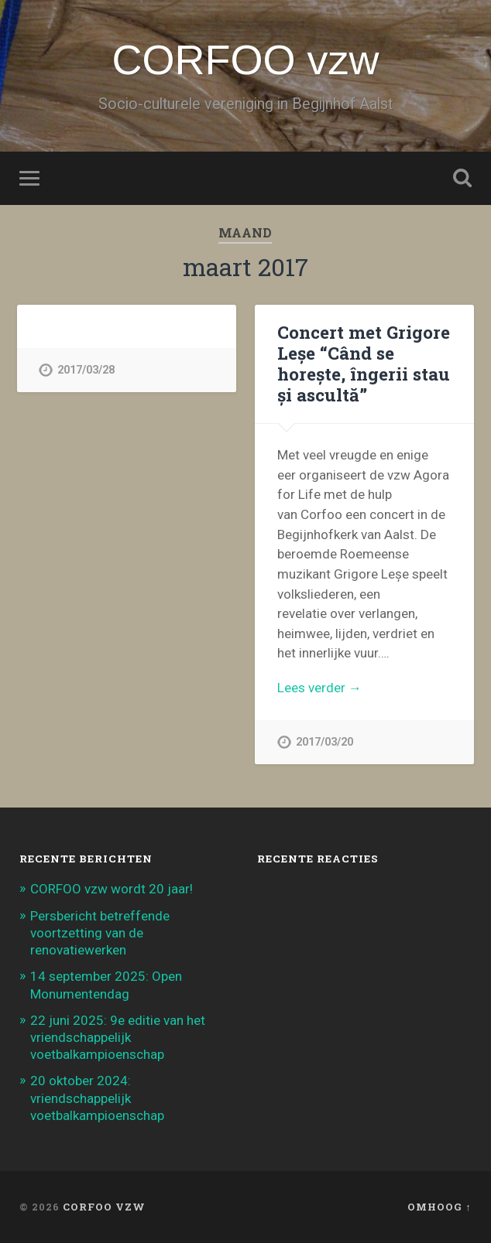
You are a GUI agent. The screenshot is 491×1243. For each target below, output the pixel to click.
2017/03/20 (324, 742)
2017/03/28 (86, 370)
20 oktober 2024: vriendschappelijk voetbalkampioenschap (97, 1097)
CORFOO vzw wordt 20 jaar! (111, 888)
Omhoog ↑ (439, 1206)
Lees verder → (319, 687)
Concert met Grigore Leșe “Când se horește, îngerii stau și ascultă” (363, 363)
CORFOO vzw (245, 59)
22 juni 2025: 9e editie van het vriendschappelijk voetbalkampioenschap (117, 1037)
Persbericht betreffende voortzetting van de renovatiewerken (100, 933)
